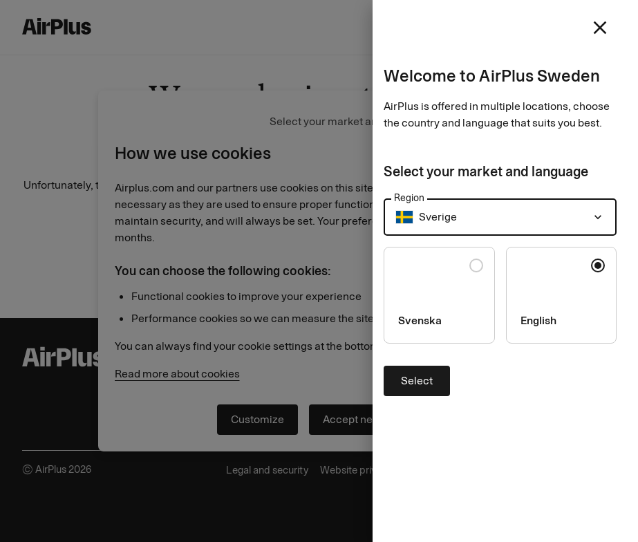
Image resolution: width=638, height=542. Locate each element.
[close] (600, 27)
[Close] (319, 271)
